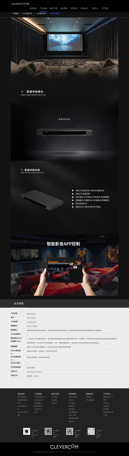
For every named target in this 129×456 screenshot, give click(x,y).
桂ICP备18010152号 (69, 452)
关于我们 (105, 8)
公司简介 (106, 403)
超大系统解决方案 (22, 407)
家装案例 (71, 406)
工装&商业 (72, 403)
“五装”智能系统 (22, 397)
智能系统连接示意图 (22, 401)
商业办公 (54, 403)
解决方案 (53, 8)
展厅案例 (71, 409)
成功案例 (64, 8)
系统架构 (33, 8)
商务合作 (84, 8)
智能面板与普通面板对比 (74, 419)
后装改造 (54, 400)
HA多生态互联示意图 (22, 413)
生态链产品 (37, 409)
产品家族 (43, 8)
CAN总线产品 (27, 13)
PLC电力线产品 (39, 397)
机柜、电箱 (72, 415)
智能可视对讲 (38, 406)
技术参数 (19, 303)
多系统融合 (37, 403)
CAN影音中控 (41, 13)
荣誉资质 (106, 406)
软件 (35, 412)
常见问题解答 (90, 400)
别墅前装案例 (73, 397)
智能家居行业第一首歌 (108, 413)
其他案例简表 (73, 412)
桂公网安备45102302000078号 (86, 452)
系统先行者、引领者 (108, 398)
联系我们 (106, 409)
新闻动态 (74, 8)
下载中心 (94, 8)
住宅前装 (54, 397)
